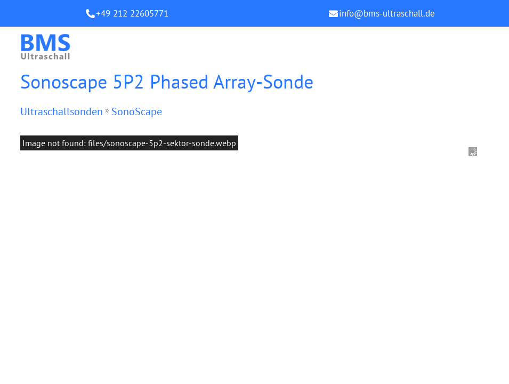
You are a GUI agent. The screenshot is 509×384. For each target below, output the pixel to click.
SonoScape (136, 111)
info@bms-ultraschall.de (387, 13)
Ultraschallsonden (61, 111)
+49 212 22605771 (132, 13)
